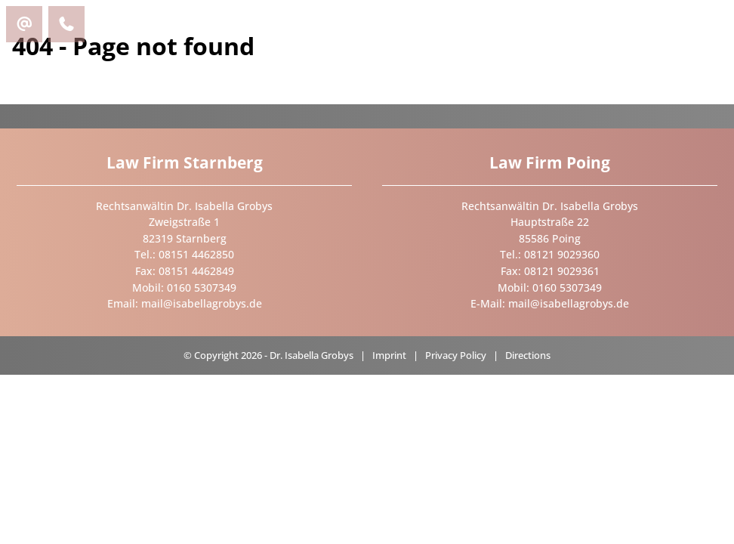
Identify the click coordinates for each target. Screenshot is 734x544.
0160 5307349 (201, 287)
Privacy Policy (455, 355)
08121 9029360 (562, 254)
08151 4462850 (196, 254)
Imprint (389, 355)
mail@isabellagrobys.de (201, 303)
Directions (527, 355)
